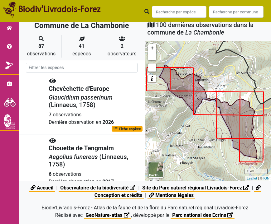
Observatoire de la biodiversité (97, 188)
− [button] (152, 56)
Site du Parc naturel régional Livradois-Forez (195, 188)
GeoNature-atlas (107, 215)
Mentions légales (171, 195)
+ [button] (152, 48)
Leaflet (252, 178)
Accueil (42, 188)
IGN (266, 178)
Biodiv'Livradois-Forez (59, 9)
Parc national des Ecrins (202, 215)
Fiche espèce (127, 129)
